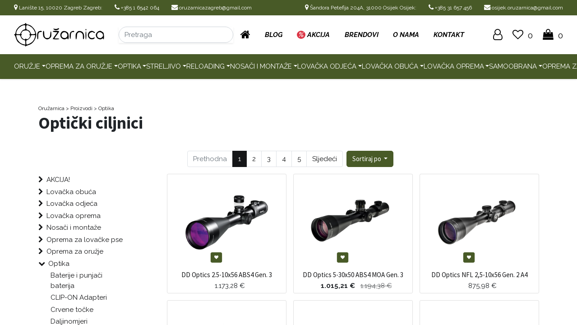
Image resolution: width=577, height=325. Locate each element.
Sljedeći (324, 159)
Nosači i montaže (261, 66)
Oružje (27, 66)
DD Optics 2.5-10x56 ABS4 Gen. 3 (226, 274)
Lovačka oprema (454, 66)
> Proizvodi (79, 108)
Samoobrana (513, 66)
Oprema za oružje (79, 66)
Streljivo (163, 66)
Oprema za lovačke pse (84, 240)
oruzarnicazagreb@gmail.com (211, 8)
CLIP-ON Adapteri (79, 297)
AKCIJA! (58, 180)
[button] (370, 159)
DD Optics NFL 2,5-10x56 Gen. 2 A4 (479, 274)
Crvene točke (72, 310)
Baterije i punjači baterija (76, 280)
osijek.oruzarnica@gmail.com (523, 8)
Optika (129, 66)
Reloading (205, 66)
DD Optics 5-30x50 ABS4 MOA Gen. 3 (353, 274)
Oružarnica (51, 108)
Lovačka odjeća (326, 66)
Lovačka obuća (390, 66)
